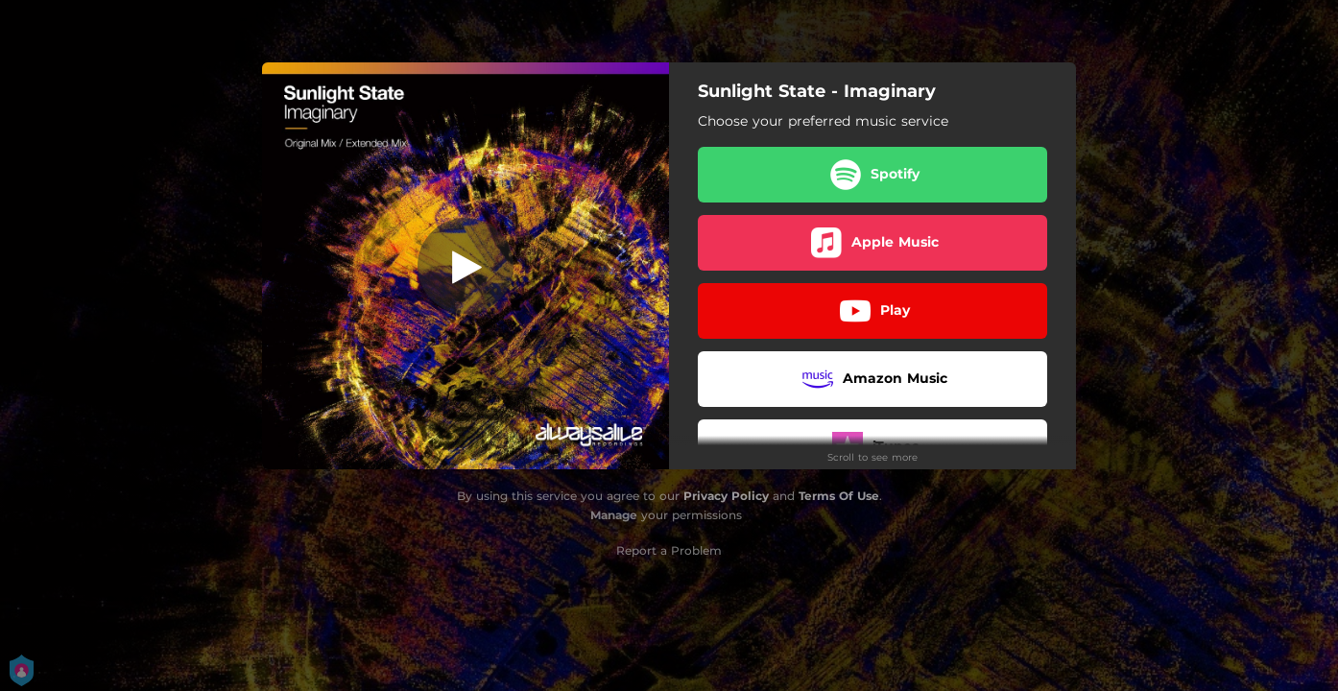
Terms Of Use (839, 495)
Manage (613, 515)
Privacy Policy (726, 495)
